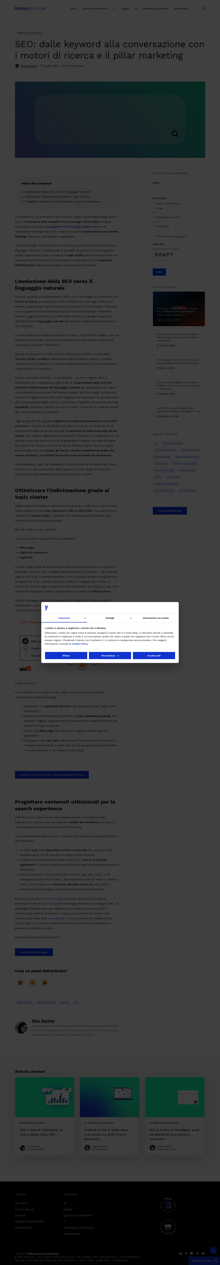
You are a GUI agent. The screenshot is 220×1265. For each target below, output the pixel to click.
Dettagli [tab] (110, 618)
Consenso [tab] (64, 618)
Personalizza (110, 655)
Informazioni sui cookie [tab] (156, 618)
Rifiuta (66, 655)
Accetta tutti (154, 655)
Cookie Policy (80, 644)
